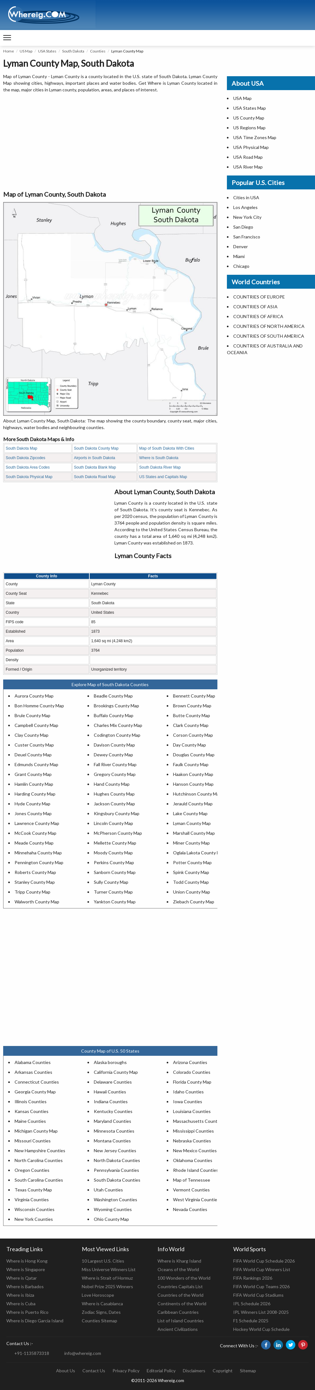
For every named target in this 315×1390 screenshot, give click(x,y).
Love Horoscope (98, 1295)
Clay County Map (31, 735)
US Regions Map (249, 127)
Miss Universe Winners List (109, 1269)
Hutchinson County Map (197, 793)
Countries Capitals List (180, 1286)
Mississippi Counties (193, 1131)
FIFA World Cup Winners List (261, 1269)
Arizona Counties (190, 1062)
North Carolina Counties (39, 1160)
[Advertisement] (110, 142)
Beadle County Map (113, 695)
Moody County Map (113, 852)
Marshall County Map (194, 833)
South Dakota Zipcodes (25, 458)
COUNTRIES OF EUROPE (259, 296)
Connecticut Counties (37, 1082)
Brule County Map (32, 715)
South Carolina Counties (39, 1180)
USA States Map (249, 108)
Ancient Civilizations (178, 1329)
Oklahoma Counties (192, 1160)
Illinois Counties (31, 1101)
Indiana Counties (111, 1101)
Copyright (223, 1370)
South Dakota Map (21, 448)
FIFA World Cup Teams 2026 (261, 1286)
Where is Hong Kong (27, 1261)
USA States (47, 51)
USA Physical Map (251, 147)
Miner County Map (191, 843)
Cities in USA (246, 197)
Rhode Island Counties (195, 1170)
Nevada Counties (190, 1209)
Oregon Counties (32, 1170)
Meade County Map (34, 843)
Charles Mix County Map (118, 725)
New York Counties (34, 1219)
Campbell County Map (36, 725)
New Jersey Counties (115, 1150)
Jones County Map (33, 813)
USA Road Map (248, 157)
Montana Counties (112, 1140)
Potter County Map (192, 862)
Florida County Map (192, 1082)
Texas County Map (33, 1189)
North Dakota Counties (117, 1160)
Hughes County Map (114, 793)
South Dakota (73, 51)
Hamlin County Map (34, 784)
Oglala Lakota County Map (199, 852)
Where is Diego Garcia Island (34, 1320)
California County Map (116, 1072)
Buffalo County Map (113, 715)
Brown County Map (192, 705)
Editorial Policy (161, 1370)
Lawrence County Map (37, 823)
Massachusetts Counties (198, 1121)
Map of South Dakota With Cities (166, 448)
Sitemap (248, 1370)
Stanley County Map (35, 882)
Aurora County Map (34, 695)
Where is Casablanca (102, 1303)
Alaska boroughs (110, 1062)
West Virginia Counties (196, 1199)
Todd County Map (191, 882)
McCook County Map (35, 833)
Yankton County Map (115, 901)
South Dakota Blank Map (95, 467)
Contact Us (93, 1370)
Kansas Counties (31, 1111)
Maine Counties (30, 1121)
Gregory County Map (115, 774)
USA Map (242, 98)
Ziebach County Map (193, 901)
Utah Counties (108, 1189)
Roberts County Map (35, 872)
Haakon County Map (193, 774)
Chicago (241, 266)
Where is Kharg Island (179, 1261)
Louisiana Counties (192, 1111)
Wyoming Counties (113, 1209)
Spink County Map (191, 872)
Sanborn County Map (115, 872)
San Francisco (246, 236)
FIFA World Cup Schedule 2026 (264, 1261)
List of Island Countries (181, 1320)
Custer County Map (34, 744)
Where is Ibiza (20, 1295)
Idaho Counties (188, 1091)
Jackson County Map (114, 803)
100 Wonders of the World (184, 1278)
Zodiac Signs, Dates (101, 1312)
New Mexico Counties (195, 1150)
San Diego (243, 227)
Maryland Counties (112, 1121)
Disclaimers (194, 1370)
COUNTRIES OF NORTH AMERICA (269, 326)
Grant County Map (33, 774)
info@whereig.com (82, 1353)
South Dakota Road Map (94, 477)
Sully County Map (111, 882)
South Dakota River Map (160, 467)
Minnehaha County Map (38, 852)
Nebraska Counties (192, 1140)
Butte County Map (191, 715)
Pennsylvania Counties (116, 1170)
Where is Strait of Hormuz (107, 1278)
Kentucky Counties (113, 1111)
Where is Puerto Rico (27, 1312)
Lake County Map (190, 813)
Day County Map (189, 744)
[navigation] (7, 38)
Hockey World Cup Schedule (261, 1329)
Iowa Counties (187, 1101)
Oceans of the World (178, 1269)
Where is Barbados (25, 1286)
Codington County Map (117, 735)
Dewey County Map (113, 754)
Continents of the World (182, 1303)
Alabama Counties (33, 1062)
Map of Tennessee (191, 1180)
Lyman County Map (192, 823)
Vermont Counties (191, 1189)
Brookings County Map (116, 705)
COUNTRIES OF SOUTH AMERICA (268, 336)
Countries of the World (180, 1295)
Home (8, 51)
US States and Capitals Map (163, 477)
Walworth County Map (37, 901)
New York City (247, 217)
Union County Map (191, 892)
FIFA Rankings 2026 (252, 1278)
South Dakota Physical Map (29, 477)
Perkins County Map (114, 862)
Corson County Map (193, 735)
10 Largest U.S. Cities (103, 1261)
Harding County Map (35, 793)
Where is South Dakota (158, 458)
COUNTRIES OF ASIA (255, 306)
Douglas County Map (194, 754)
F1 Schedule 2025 (250, 1320)
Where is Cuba (20, 1303)
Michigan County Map (36, 1131)
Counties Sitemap (99, 1320)
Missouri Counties (33, 1140)
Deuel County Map (33, 754)
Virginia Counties (32, 1199)
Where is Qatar (21, 1278)
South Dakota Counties (117, 1180)
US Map (26, 51)
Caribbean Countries (178, 1312)
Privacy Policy (126, 1370)
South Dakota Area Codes (28, 467)
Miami (239, 256)
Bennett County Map (194, 695)
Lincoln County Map (113, 823)
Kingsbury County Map (116, 813)
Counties (98, 51)
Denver (240, 246)
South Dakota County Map (96, 448)
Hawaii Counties (110, 1091)
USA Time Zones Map (254, 137)
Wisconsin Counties (35, 1209)
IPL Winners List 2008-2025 (261, 1312)
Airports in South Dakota (94, 458)
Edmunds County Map (36, 764)
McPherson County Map (118, 833)
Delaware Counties (113, 1082)
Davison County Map (114, 744)
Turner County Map (113, 892)
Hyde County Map (32, 803)
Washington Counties (115, 1199)
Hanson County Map (193, 784)
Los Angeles (245, 207)
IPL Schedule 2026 (251, 1303)
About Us (65, 1370)
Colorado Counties (191, 1072)
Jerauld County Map (193, 803)
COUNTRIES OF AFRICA (258, 316)
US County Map (248, 117)
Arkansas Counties (33, 1072)
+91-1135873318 (31, 1353)
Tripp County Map (32, 892)
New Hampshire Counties (40, 1150)
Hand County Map (112, 784)
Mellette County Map (115, 843)
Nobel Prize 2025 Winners (107, 1286)
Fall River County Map (115, 764)
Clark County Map (191, 725)
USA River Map (248, 166)
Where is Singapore (25, 1269)
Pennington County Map (39, 862)
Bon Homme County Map (39, 705)
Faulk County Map (191, 764)
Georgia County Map (35, 1091)
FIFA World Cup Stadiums (258, 1295)
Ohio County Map (111, 1219)
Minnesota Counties (114, 1131)
